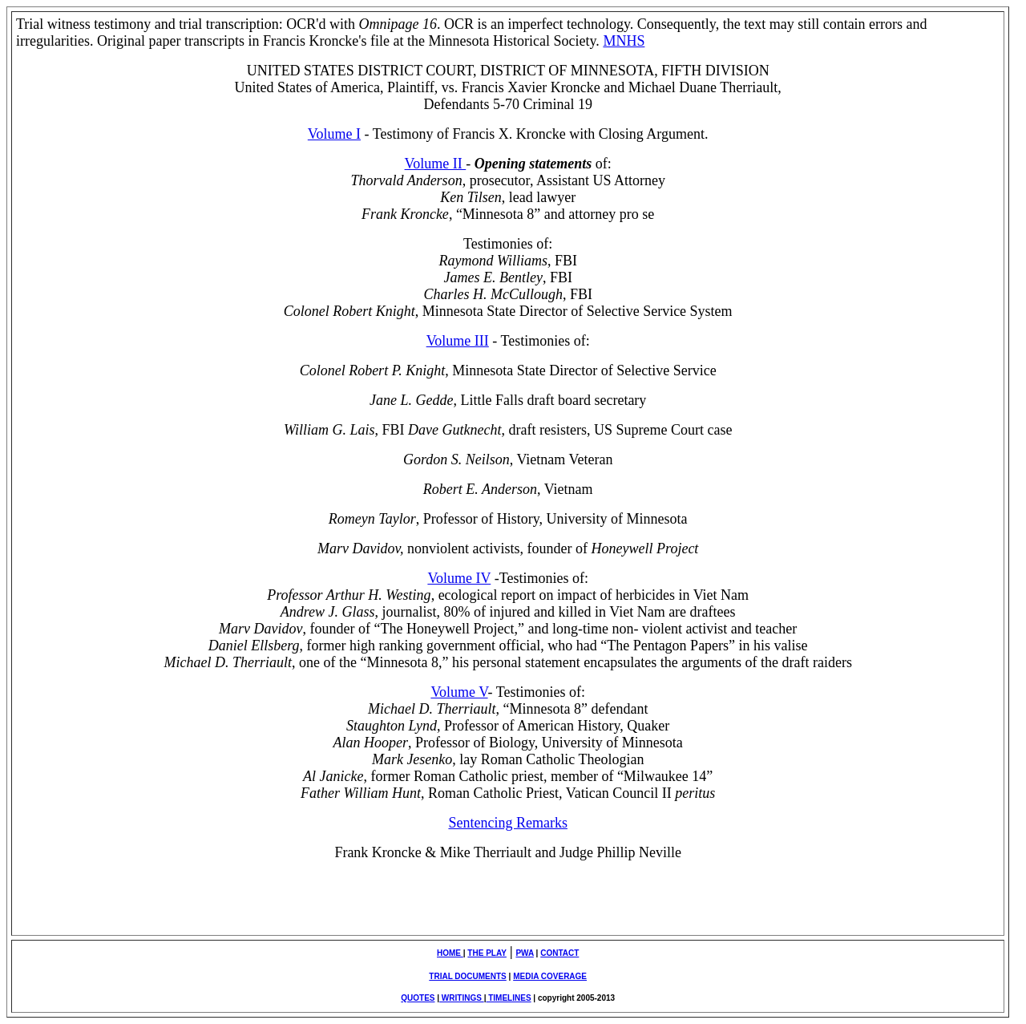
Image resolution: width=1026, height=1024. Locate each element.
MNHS (623, 41)
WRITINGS (461, 998)
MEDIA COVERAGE (550, 976)
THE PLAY (487, 953)
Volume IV (459, 578)
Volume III (457, 341)
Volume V (458, 692)
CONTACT (559, 953)
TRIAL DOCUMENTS (467, 976)
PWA (524, 953)
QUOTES (417, 998)
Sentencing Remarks (507, 823)
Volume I (334, 134)
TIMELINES (508, 998)
